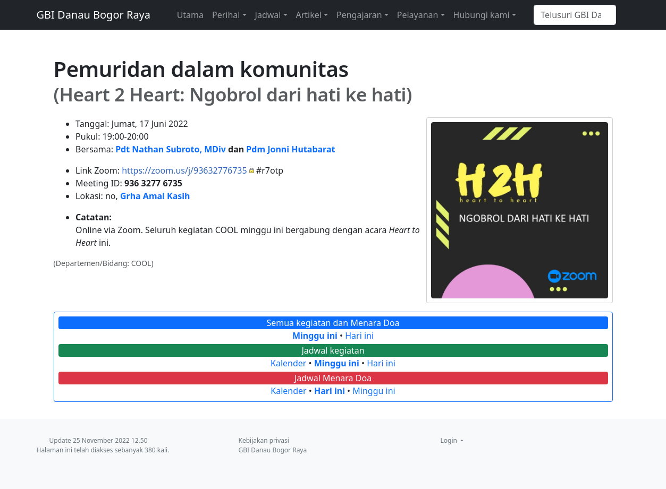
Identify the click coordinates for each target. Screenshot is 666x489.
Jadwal (268, 15)
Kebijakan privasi (264, 440)
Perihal (226, 15)
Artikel (309, 15)
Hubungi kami (481, 15)
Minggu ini (315, 335)
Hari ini (359, 335)
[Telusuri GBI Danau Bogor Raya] (575, 15)
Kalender (288, 363)
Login (450, 440)
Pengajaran (359, 15)
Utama (190, 15)
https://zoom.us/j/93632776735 (184, 170)
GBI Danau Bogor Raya (94, 14)
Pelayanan (418, 15)
